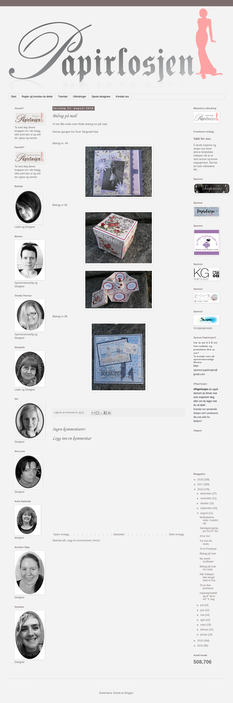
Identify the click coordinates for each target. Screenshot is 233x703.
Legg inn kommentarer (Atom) (83, 540)
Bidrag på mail (208, 553)
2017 (200, 484)
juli (202, 605)
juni (202, 610)
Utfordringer (79, 96)
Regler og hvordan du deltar (37, 96)
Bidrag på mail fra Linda (208, 568)
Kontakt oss (122, 96)
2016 (200, 489)
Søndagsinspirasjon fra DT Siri (209, 530)
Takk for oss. (202, 138)
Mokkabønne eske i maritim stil (209, 520)
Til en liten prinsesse (206, 587)
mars (203, 624)
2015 (200, 640)
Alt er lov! (205, 536)
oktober (204, 503)
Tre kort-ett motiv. (206, 542)
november (206, 498)
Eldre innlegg (176, 534)
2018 (200, 479)
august (204, 513)
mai (202, 615)
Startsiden (119, 534)
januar (204, 634)
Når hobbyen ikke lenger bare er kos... (208, 577)
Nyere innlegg (61, 534)
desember (206, 493)
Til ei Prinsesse (208, 548)
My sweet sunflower (206, 560)
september (206, 508)
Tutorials (63, 96)
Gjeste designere (101, 96)
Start (13, 96)
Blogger (129, 693)
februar (204, 629)
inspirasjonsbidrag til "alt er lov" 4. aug (208, 596)
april (203, 620)
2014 (200, 645)
